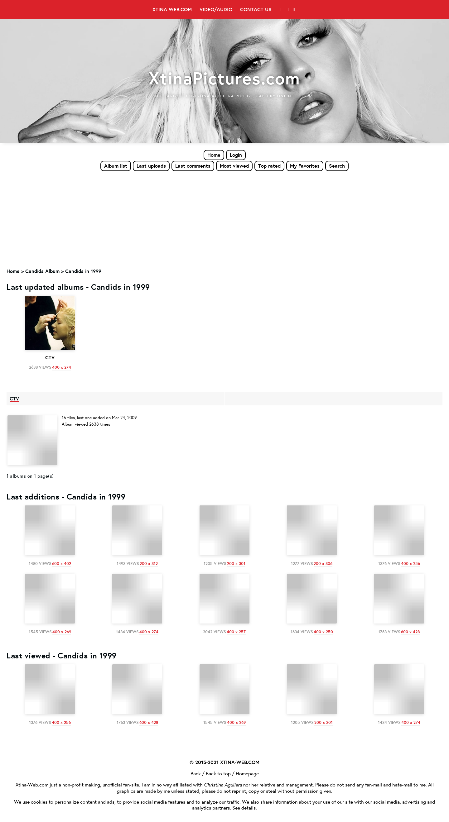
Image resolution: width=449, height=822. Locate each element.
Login (236, 154)
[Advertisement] (224, 218)
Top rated (269, 165)
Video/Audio (216, 9)
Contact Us (256, 9)
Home (213, 154)
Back (196, 772)
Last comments (192, 165)
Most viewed (234, 165)
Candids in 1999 (83, 271)
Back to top (218, 772)
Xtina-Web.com (172, 9)
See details (244, 806)
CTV (14, 398)
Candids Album (42, 271)
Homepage (247, 772)
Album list (115, 165)
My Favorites (305, 165)
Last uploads (151, 165)
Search (337, 165)
